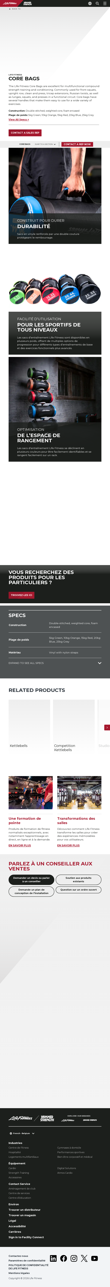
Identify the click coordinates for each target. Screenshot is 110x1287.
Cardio (12, 1168)
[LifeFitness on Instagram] (73, 1265)
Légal (12, 1220)
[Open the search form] (97, 3)
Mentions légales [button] (19, 1273)
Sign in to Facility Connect (26, 1237)
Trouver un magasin (22, 1215)
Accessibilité (17, 1226)
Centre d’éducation (20, 1198)
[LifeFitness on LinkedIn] (53, 1265)
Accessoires (15, 1177)
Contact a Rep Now (77, 144)
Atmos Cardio (64, 1173)
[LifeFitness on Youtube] (94, 1265)
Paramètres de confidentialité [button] (27, 1260)
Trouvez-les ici (21, 595)
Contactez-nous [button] (18, 1256)
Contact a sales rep (25, 132)
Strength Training (19, 1173)
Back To (14, 9)
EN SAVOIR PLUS (20, 845)
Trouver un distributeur (25, 1209)
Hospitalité (15, 1152)
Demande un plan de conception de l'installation (31, 891)
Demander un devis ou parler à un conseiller (31, 880)
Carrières (15, 1231)
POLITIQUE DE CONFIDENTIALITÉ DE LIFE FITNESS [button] (28, 1267)
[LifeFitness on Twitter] (84, 1265)
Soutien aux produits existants (78, 880)
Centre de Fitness (19, 1147)
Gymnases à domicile (69, 1147)
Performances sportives (70, 1152)
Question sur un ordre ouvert (78, 889)
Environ (14, 1204)
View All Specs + (19, 119)
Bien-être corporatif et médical (75, 1157)
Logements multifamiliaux (24, 1157)
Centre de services (19, 1193)
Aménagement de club (22, 1188)
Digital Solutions (66, 1168)
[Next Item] (107, 727)
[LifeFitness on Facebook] (63, 1265)
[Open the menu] (105, 3)
